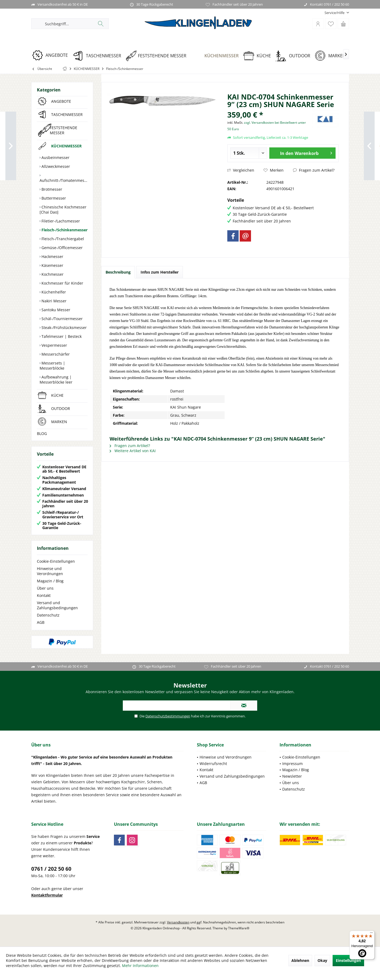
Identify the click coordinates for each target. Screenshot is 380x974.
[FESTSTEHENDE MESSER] (158, 55)
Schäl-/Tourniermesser (61, 318)
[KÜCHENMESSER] (216, 55)
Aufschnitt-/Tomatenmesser (64, 180)
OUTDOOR (60, 408)
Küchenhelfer (53, 292)
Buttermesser (53, 198)
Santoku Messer (55, 309)
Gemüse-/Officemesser (61, 247)
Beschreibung (118, 272)
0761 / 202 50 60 (51, 868)
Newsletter (292, 776)
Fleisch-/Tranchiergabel (62, 238)
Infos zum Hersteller (160, 272)
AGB (40, 622)
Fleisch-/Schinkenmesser (64, 229)
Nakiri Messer (53, 300)
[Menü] (371, 934)
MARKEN (59, 421)
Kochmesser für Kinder (61, 283)
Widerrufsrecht (213, 763)
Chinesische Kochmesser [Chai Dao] (63, 209)
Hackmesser (51, 256)
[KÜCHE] (259, 55)
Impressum (292, 763)
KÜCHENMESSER (66, 145)
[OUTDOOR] (295, 55)
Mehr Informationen (140, 965)
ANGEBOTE (61, 101)
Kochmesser (52, 274)
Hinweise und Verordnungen (50, 571)
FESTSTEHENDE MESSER (63, 130)
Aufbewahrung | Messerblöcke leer (56, 379)
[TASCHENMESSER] (98, 55)
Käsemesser (51, 265)
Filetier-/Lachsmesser (60, 221)
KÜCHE (57, 395)
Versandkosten (178, 922)
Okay (322, 960)
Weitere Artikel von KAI (133, 450)
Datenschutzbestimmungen (167, 716)
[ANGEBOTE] (52, 55)
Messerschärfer (55, 354)
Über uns (45, 588)
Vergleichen (240, 170)
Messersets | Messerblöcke (52, 365)
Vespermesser (53, 345)
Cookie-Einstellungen (56, 561)
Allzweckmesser (55, 166)
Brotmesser (51, 189)
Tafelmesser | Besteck (61, 336)
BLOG (42, 433)
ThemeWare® (238, 928)
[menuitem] (334, 12)
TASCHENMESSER (67, 114)
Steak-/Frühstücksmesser (63, 327)
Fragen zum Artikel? (313, 170)
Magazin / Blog (50, 580)
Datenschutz (48, 615)
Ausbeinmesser (54, 157)
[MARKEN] (332, 55)
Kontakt (44, 595)
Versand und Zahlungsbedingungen (57, 605)
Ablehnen (300, 960)
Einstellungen (348, 960)
